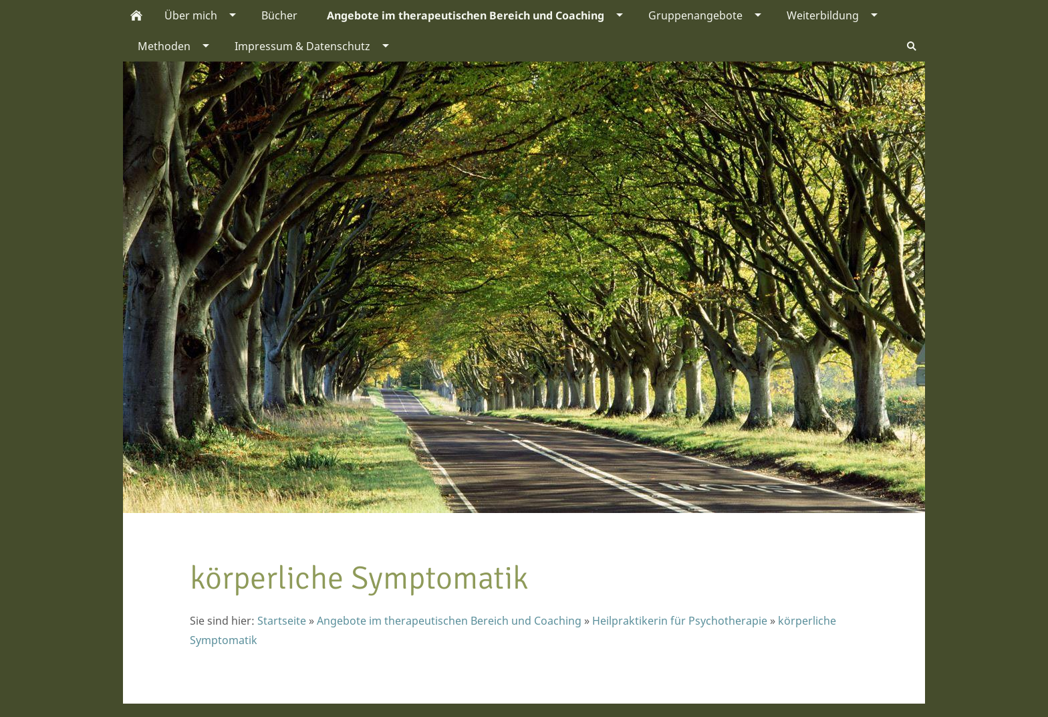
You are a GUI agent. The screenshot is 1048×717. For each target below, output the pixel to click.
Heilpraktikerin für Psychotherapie (679, 620)
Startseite (281, 620)
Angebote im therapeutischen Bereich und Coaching (449, 620)
